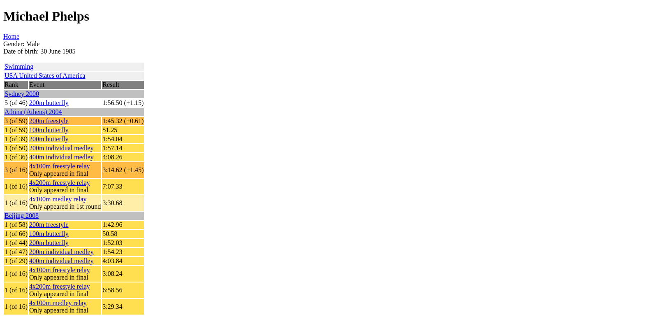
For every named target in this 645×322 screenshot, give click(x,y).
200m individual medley (61, 148)
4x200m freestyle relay (59, 182)
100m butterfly (49, 129)
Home (11, 36)
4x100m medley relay (58, 199)
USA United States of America (45, 75)
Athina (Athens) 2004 (33, 111)
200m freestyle (49, 120)
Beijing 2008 (22, 215)
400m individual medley (61, 157)
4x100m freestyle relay (59, 166)
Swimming (19, 66)
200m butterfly (49, 102)
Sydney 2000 (22, 93)
